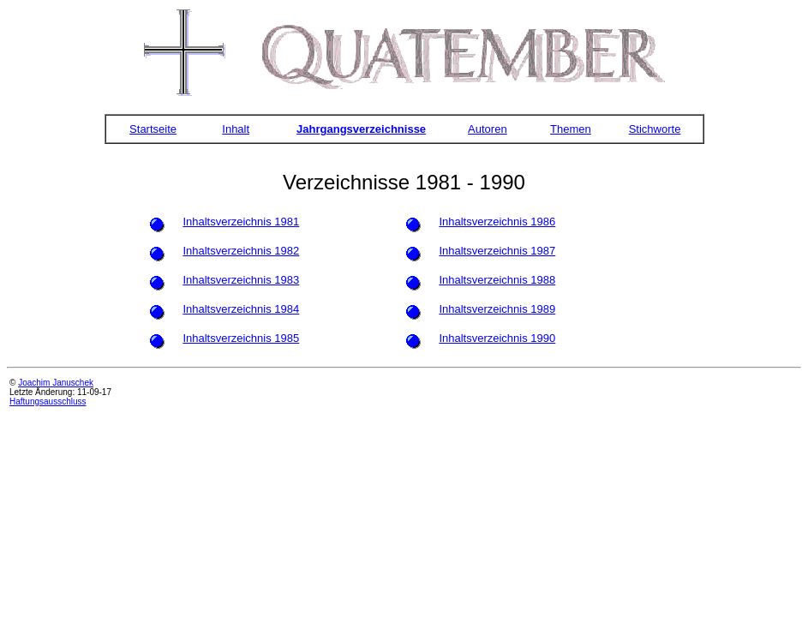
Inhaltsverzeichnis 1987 (497, 250)
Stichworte (655, 129)
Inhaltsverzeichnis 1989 (497, 309)
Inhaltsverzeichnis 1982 (241, 250)
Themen (570, 129)
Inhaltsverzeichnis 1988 (497, 279)
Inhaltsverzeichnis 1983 (241, 279)
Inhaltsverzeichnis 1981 (241, 221)
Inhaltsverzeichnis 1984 (241, 309)
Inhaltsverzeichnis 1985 (241, 338)
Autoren (487, 129)
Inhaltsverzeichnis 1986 (497, 221)
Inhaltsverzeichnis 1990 (497, 338)
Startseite (153, 129)
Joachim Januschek (55, 382)
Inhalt (235, 129)
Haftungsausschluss (48, 401)
